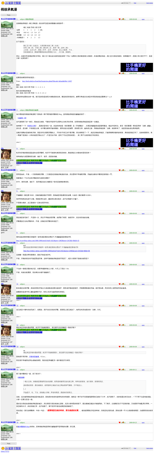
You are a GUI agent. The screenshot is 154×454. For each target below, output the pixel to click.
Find (135, 3)
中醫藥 (17, 3)
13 (17, 325)
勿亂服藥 (21, 377)
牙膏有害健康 (34, 356)
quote (143, 19)
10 (17, 264)
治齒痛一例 (22, 118)
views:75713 (5, 451)
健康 (10, 3)
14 (17, 346)
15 (17, 369)
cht (6, 3)
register (151, 3)
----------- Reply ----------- (9, 15)
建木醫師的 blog (23, 426)
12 (17, 305)
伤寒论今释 (32, 126)
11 (17, 284)
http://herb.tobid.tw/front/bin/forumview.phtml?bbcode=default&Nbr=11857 (47, 81)
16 (17, 422)
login (147, 3)
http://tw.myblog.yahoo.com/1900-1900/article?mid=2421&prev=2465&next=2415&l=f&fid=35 (47, 240)
